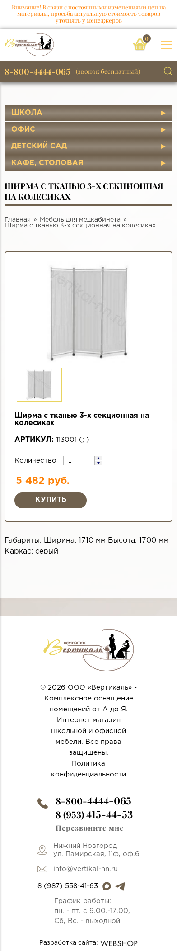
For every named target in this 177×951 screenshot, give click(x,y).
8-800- (93, 801)
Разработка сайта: (88, 943)
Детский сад (39, 146)
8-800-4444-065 (37, 71)
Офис (23, 129)
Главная (18, 219)
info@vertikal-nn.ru (85, 869)
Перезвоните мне (90, 828)
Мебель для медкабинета (80, 219)
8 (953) (94, 814)
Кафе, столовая (47, 163)
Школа (26, 112)
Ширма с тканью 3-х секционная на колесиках (80, 225)
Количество (36, 461)
